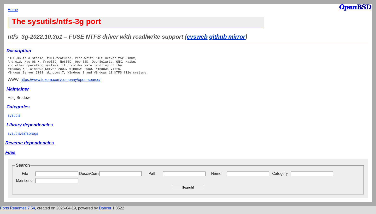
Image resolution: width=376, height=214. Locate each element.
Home (13, 10)
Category (280, 177)
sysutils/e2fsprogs (23, 137)
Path (152, 177)
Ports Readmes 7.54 (17, 212)
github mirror (227, 36)
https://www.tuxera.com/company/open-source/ (60, 83)
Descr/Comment (88, 177)
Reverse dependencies (29, 146)
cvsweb (197, 36)
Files (10, 156)
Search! (188, 191)
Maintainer (25, 184)
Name (216, 177)
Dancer (105, 212)
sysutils (14, 119)
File (25, 177)
